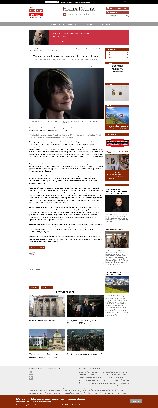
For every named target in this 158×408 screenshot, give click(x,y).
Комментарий (34, 269)
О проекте (32, 368)
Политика (40, 49)
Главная (31, 49)
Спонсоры (57, 368)
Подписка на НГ (116, 12)
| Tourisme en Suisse (117, 128)
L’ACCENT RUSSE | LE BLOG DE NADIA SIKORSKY (116, 152)
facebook (30, 10)
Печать (30, 253)
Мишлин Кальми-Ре (37, 247)
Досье (61, 24)
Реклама (49, 368)
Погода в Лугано (117, 69)
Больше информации (72, 404)
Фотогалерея (73, 24)
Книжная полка (88, 24)
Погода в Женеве (117, 65)
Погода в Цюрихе (117, 66)
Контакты (40, 368)
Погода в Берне (117, 68)
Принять (136, 401)
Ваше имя (32, 262)
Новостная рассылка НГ (119, 8)
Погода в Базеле (117, 71)
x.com (37, 10)
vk (33, 10)
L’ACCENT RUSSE (104, 24)
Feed (41, 10)
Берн (96, 66)
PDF (33, 253)
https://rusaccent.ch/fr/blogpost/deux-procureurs (79, 37)
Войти (30, 2)
